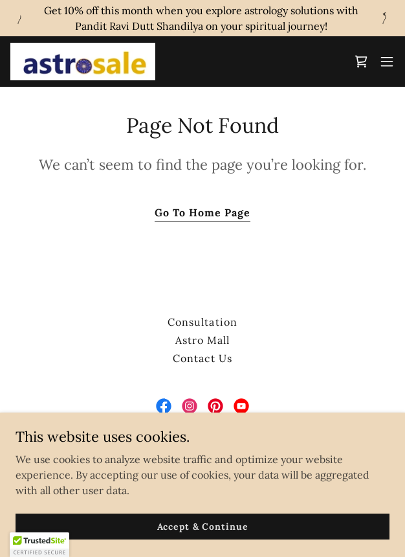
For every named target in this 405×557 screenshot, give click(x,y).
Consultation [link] (202, 321)
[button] (387, 61)
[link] (82, 61)
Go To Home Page (202, 212)
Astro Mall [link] (202, 340)
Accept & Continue (202, 526)
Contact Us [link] (202, 358)
